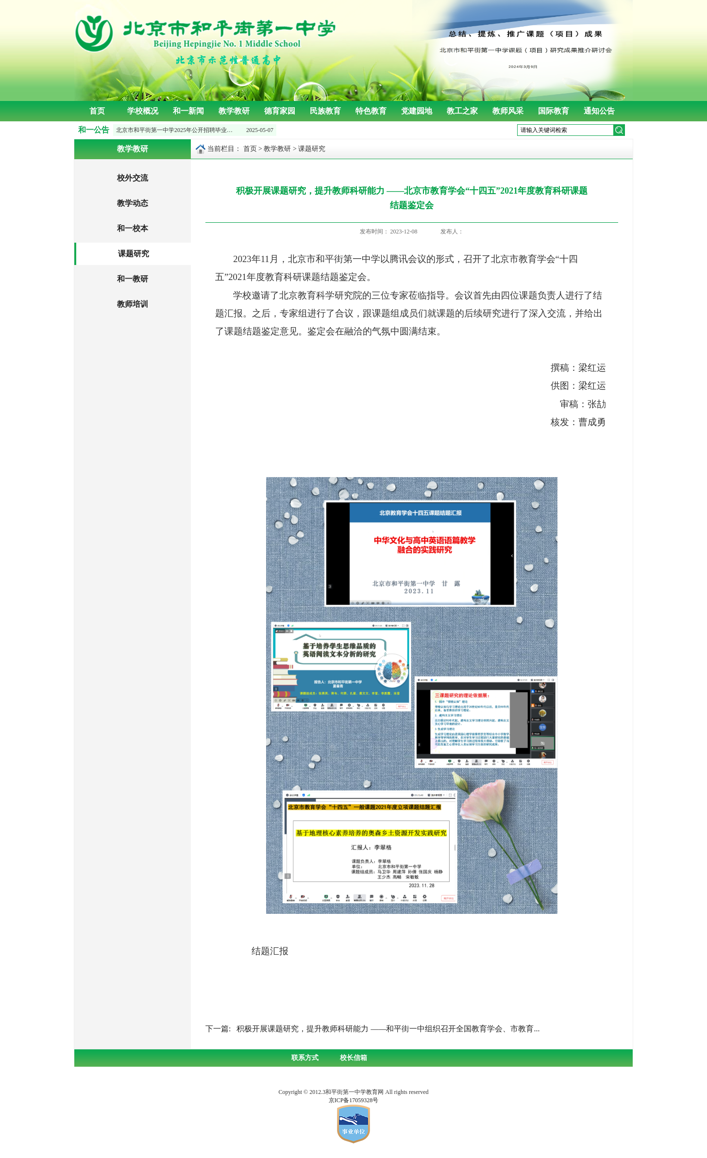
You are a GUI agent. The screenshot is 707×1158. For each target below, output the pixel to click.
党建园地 (416, 111)
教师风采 (507, 111)
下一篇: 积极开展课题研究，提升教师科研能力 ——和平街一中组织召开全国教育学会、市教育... (372, 1029)
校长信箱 (353, 1057)
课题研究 (133, 253)
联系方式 (305, 1057)
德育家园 (279, 111)
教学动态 (132, 203)
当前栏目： (224, 148)
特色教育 (371, 111)
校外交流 (132, 178)
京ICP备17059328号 (354, 1100)
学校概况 (142, 111)
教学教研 (234, 111)
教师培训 (132, 304)
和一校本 (132, 228)
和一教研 (132, 279)
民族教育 (325, 111)
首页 (97, 111)
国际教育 (553, 111)
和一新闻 (188, 111)
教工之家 (462, 111)
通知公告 (599, 111)
